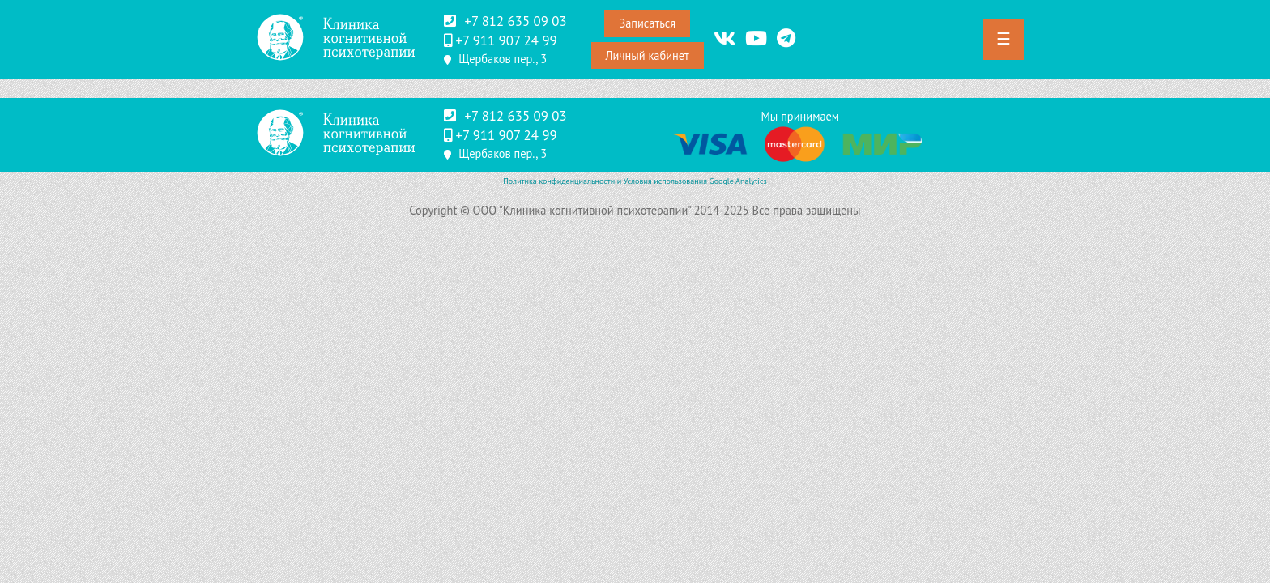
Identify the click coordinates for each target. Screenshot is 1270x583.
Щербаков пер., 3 (502, 58)
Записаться (647, 23)
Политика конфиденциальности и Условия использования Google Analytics (635, 181)
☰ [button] (1003, 39)
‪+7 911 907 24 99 (505, 40)
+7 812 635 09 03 (515, 21)
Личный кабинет (647, 55)
